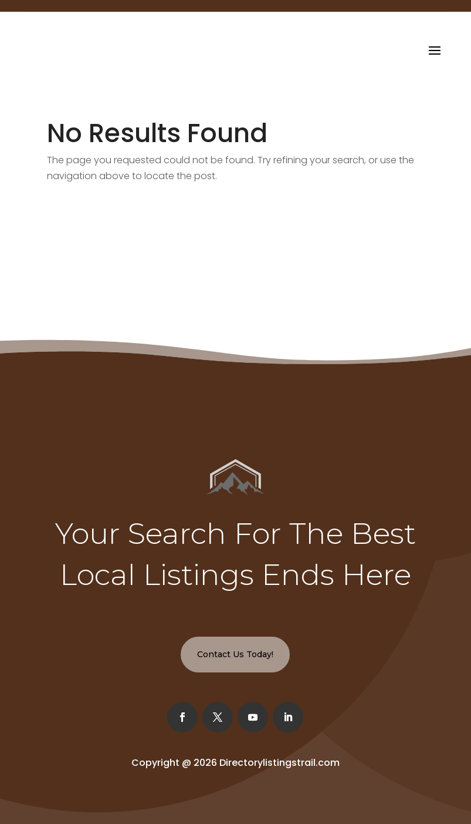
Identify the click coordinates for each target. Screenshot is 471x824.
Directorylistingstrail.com (279, 762)
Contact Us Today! (235, 654)
